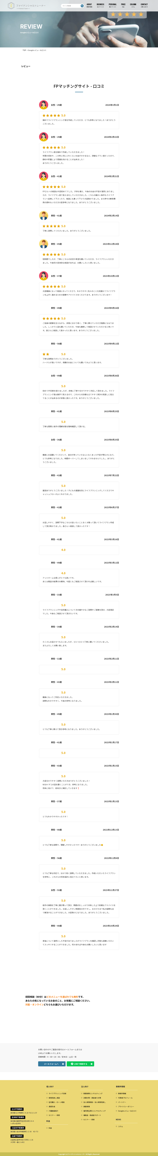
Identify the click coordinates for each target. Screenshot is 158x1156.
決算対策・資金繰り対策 (92, 1098)
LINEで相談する (80, 1063)
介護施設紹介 (53, 1111)
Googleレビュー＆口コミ (127, 1111)
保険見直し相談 (54, 1098)
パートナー (122, 1102)
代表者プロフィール (125, 1098)
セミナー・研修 (54, 1115)
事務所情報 (122, 1093)
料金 (50, 1128)
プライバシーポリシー (126, 1106)
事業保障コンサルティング (92, 1093)
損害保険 (86, 1106)
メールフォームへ (51, 1063)
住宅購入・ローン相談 (57, 1102)
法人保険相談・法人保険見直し (94, 1102)
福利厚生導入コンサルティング (94, 1111)
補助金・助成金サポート (92, 1115)
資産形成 (52, 1106)
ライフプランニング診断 (57, 1093)
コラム (120, 1126)
